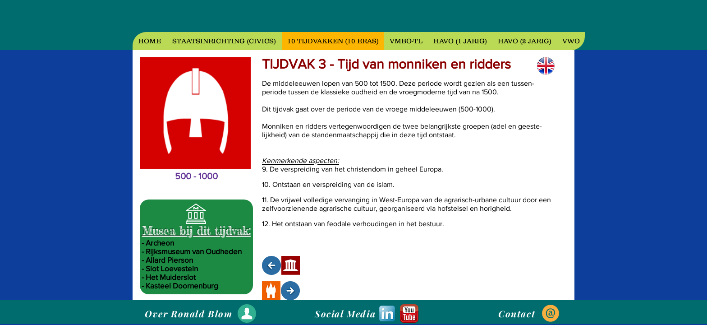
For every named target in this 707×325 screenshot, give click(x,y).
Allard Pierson (169, 259)
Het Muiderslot (171, 277)
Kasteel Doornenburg (182, 285)
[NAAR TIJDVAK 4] (290, 290)
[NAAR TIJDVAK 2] (271, 265)
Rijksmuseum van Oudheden (194, 251)
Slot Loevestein (172, 268)
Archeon (160, 242)
